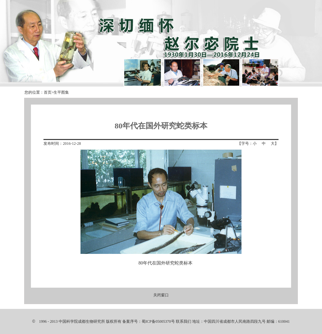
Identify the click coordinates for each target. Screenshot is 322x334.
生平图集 (61, 92)
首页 (48, 92)
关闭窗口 (161, 295)
